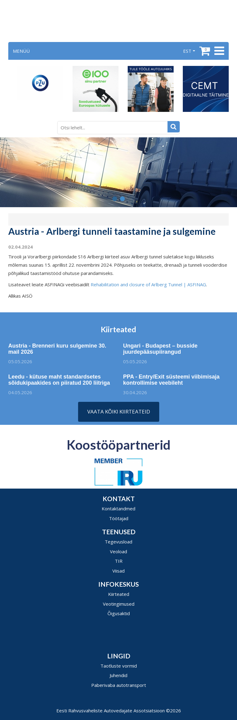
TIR (118, 561)
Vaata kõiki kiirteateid (118, 411)
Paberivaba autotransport (118, 685)
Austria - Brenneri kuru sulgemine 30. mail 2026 (55, 349)
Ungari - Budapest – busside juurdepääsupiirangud (160, 351)
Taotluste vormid (118, 666)
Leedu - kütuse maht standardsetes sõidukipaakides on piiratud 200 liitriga (59, 382)
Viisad (118, 571)
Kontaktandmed (118, 508)
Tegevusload (118, 542)
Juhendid (118, 675)
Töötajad (118, 518)
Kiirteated (118, 594)
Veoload (118, 551)
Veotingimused (118, 604)
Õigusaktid (118, 613)
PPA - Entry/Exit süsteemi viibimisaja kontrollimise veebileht (174, 380)
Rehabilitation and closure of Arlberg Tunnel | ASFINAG (148, 284)
